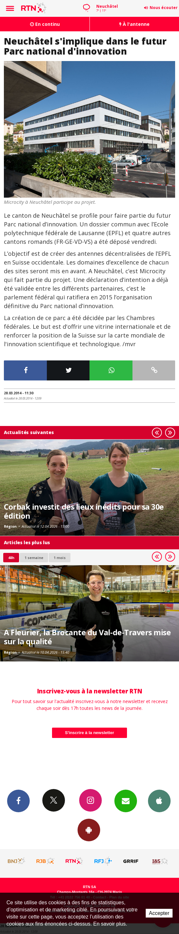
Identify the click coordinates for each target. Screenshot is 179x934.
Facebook (18, 801)
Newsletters (125, 801)
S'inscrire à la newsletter (89, 732)
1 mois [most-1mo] (60, 557)
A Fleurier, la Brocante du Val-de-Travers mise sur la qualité (87, 637)
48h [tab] (11, 557)
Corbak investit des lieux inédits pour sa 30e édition (84, 511)
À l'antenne (134, 24)
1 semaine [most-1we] (34, 557)
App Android (89, 830)
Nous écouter (164, 7)
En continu (45, 24)
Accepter (159, 913)
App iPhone (159, 801)
